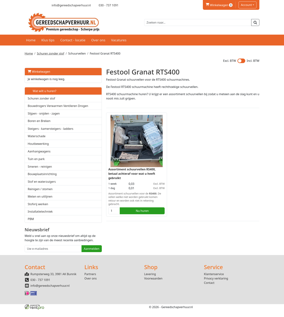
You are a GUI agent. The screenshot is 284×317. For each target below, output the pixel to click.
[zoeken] (255, 21)
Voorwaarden (153, 286)
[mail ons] (69, 5)
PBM (31, 221)
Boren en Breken (39, 123)
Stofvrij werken (38, 207)
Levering (150, 281)
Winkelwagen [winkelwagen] (219, 5)
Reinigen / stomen (40, 192)
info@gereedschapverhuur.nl (50, 293)
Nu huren (117, 208)
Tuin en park (36, 161)
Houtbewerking (38, 146)
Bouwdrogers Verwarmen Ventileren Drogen (45, 106)
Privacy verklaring (216, 286)
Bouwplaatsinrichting (42, 177)
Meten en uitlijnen (40, 199)
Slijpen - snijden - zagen (44, 116)
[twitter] (32, 5)
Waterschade (36, 139)
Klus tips (48, 38)
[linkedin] (39, 5)
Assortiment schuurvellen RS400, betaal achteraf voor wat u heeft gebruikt (110, 171)
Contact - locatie (72, 38)
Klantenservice (214, 281)
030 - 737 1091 (40, 287)
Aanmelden (70, 256)
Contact (209, 290)
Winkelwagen (39, 70)
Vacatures (118, 38)
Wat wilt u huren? (42, 89)
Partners (90, 281)
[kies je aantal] (92, 208)
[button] (75, 106)
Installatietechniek (40, 214)
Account (246, 5)
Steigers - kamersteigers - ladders (50, 131)
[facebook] (26, 5)
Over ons (98, 38)
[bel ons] (106, 5)
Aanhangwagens (39, 154)
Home (31, 38)
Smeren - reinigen (40, 169)
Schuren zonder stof (50, 52)
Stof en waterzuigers (42, 184)
